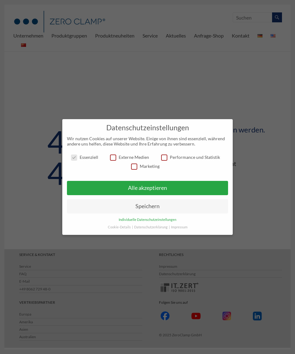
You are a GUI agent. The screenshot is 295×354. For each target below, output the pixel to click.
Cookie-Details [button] (119, 227)
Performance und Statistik (190, 157)
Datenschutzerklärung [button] (151, 227)
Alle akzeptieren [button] (147, 188)
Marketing (145, 166)
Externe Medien (129, 157)
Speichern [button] (147, 206)
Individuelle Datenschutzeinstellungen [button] (147, 220)
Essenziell (84, 157)
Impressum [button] (179, 227)
